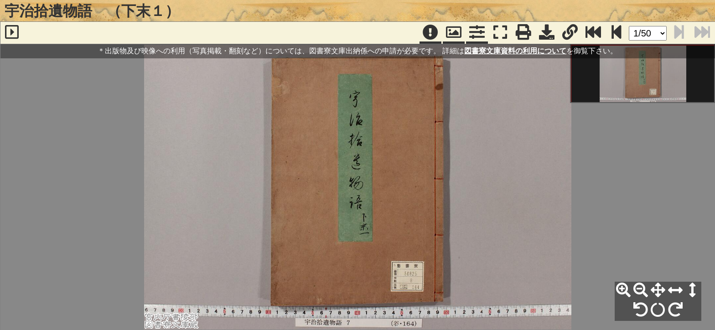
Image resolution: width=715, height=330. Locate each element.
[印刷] (523, 33)
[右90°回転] (675, 310)
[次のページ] (616, 33)
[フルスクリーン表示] (500, 33)
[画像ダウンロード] (547, 33)
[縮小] (640, 290)
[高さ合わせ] (692, 290)
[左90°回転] (640, 310)
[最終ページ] (593, 33)
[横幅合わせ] (675, 290)
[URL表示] (570, 33)
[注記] (430, 33)
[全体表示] (658, 290)
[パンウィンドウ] (454, 33)
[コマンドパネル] (477, 33)
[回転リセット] (658, 310)
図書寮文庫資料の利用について (515, 51)
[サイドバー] (11, 33)
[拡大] (623, 290)
